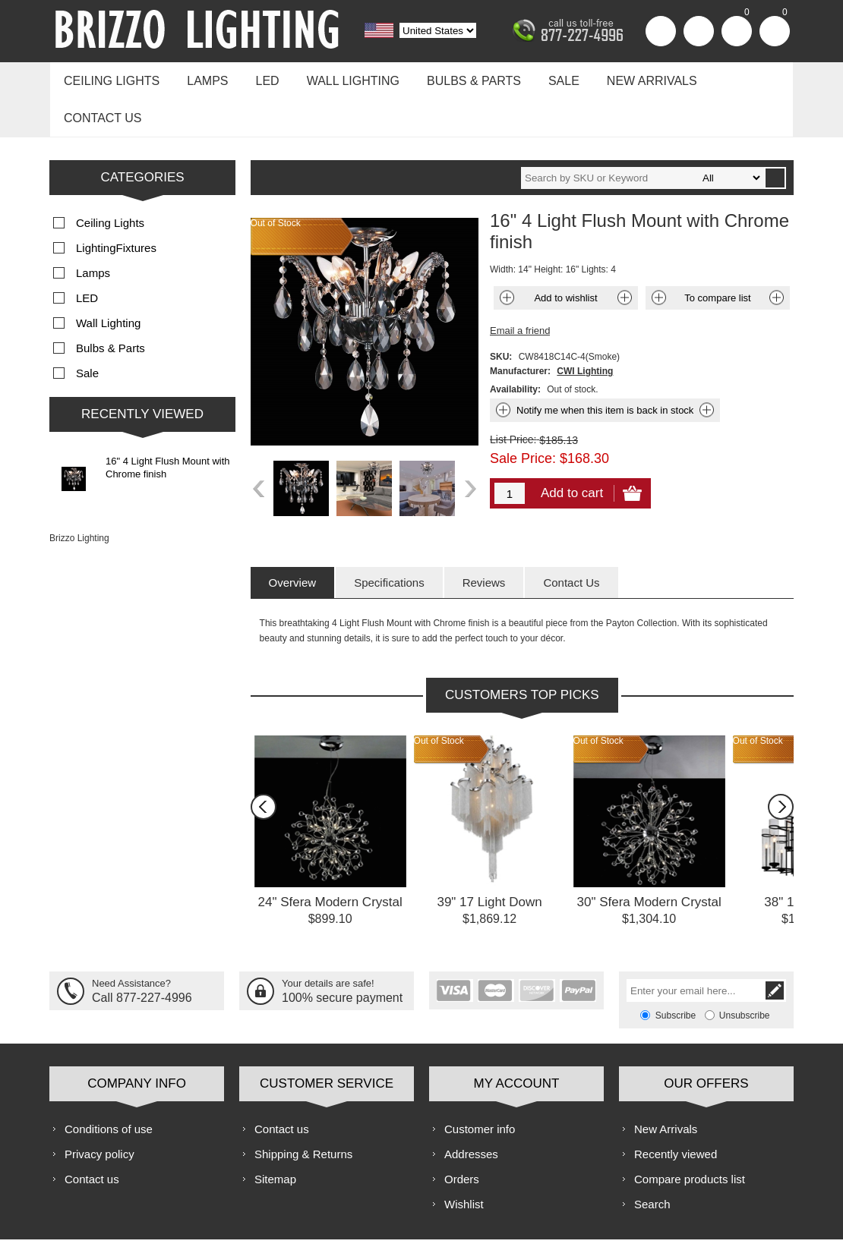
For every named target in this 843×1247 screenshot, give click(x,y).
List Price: (513, 395)
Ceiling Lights (109, 77)
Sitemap (275, 1135)
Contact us (735, 77)
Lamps (201, 77)
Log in (699, 31)
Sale (542, 77)
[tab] (293, 538)
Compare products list (689, 1135)
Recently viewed (675, 1110)
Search (652, 1160)
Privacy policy (99, 1110)
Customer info (479, 1085)
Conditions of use (109, 1085)
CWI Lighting (585, 327)
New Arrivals (627, 77)
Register (661, 31)
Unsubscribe (744, 971)
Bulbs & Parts (456, 77)
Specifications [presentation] (389, 538)
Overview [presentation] (293, 538)
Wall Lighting (339, 77)
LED (258, 77)
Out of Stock (439, 696)
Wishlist (464, 1160)
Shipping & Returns (303, 1110)
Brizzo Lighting (79, 494)
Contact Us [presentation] (571, 538)
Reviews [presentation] (484, 538)
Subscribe (675, 971)
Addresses (471, 1110)
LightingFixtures (116, 203)
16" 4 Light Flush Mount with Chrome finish (168, 423)
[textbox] (642, 134)
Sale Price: (523, 414)
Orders (461, 1135)
